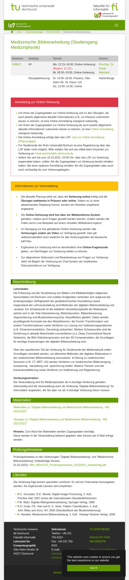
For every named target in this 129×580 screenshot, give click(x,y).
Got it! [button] (93, 567)
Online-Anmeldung (102, 129)
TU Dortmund (100, 529)
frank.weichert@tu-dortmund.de (54, 153)
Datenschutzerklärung (103, 549)
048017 (16, 64)
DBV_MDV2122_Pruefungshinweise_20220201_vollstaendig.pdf (67, 465)
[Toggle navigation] (116, 25)
